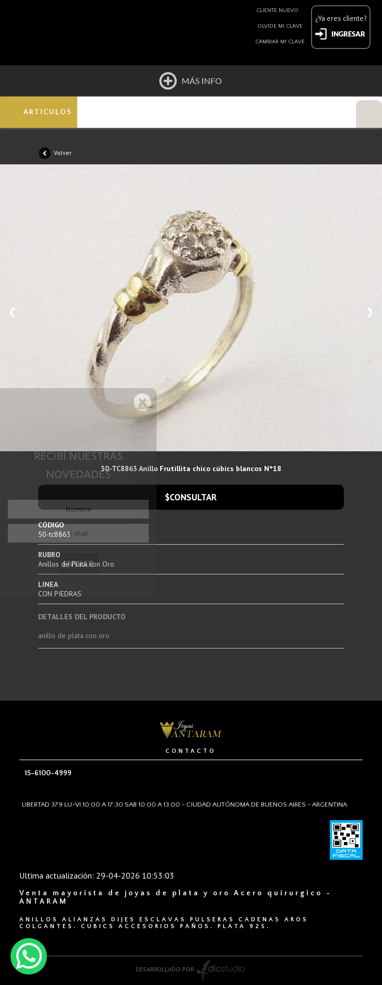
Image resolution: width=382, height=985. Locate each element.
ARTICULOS (47, 112)
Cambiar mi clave (280, 42)
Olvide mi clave (280, 26)
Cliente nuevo (277, 10)
